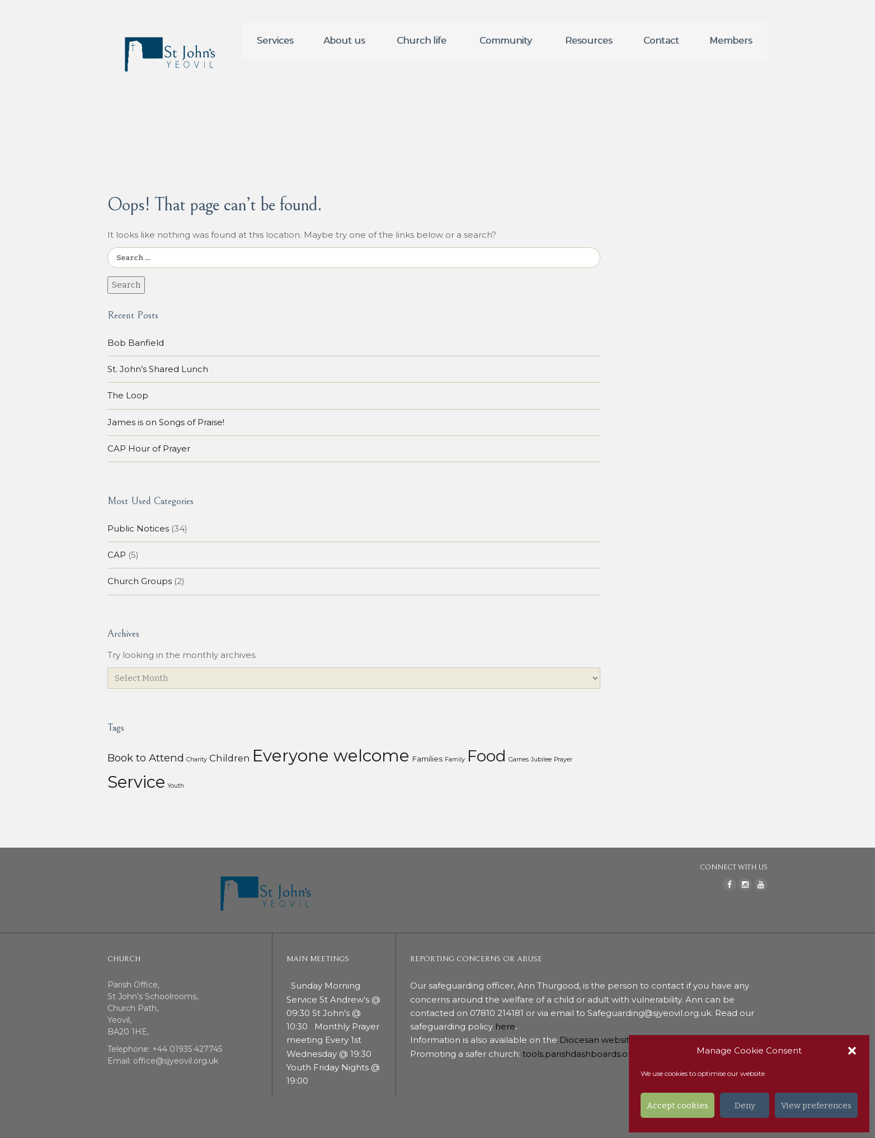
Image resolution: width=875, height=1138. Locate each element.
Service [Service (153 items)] (136, 782)
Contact (661, 40)
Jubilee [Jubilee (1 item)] (541, 759)
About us (344, 40)
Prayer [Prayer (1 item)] (563, 759)
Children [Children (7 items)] (229, 758)
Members (730, 40)
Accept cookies (677, 1106)
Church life (421, 40)
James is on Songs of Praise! (165, 422)
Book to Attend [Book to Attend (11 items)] (145, 757)
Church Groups (139, 581)
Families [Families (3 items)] (427, 758)
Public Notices (138, 528)
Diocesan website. (599, 1039)
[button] (852, 1050)
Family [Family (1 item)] (455, 759)
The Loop (127, 395)
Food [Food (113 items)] (486, 755)
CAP (116, 554)
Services (275, 40)
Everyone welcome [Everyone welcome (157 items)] (331, 755)
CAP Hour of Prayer (148, 448)
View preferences (816, 1106)
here (505, 1026)
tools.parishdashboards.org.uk (586, 1053)
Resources (588, 40)
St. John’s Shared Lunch (157, 369)
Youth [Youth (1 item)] (175, 785)
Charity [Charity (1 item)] (196, 759)
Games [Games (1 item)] (519, 759)
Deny (745, 1106)
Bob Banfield (135, 342)
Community (505, 40)
